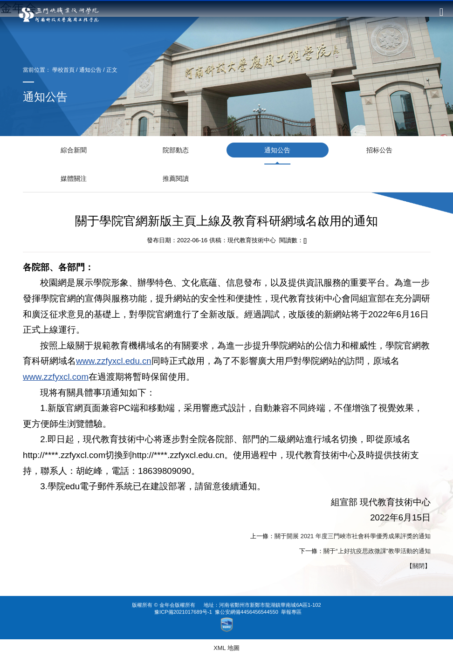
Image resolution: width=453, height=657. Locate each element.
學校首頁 (63, 70)
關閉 (418, 565)
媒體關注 (74, 178)
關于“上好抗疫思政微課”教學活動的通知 (377, 551)
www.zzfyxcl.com (56, 377)
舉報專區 (291, 600)
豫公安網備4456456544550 (246, 600)
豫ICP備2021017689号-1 (183, 600)
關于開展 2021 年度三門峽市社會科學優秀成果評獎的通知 (353, 536)
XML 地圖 (226, 647)
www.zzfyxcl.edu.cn (113, 361)
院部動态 (176, 150)
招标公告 (379, 150)
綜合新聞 (74, 150)
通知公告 (90, 70)
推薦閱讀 (176, 178)
